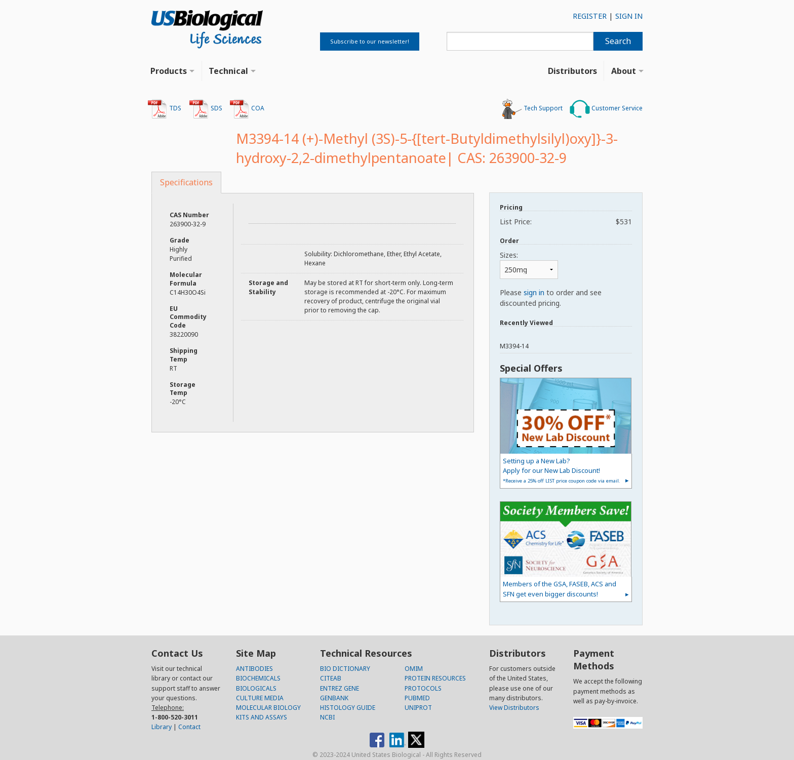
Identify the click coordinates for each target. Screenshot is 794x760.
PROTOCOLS (423, 688)
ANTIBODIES (254, 668)
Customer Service (606, 109)
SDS (205, 109)
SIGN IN (629, 16)
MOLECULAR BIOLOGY (268, 707)
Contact (189, 727)
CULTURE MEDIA (260, 698)
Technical (228, 70)
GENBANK (334, 698)
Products (168, 70)
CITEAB (330, 678)
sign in (534, 292)
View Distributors (514, 707)
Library (161, 727)
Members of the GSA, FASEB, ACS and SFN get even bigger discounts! (559, 588)
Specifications (186, 182)
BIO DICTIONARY (345, 668)
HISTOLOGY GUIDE (347, 707)
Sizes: (509, 255)
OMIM (414, 668)
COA (246, 109)
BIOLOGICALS (256, 688)
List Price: (566, 221)
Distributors (572, 70)
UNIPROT (418, 707)
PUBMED (417, 698)
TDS (164, 109)
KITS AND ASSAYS (261, 717)
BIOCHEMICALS (258, 678)
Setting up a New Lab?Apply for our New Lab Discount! (561, 470)
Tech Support (532, 109)
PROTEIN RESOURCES (435, 678)
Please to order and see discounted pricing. (551, 298)
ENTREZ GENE (339, 688)
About (623, 70)
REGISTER (590, 16)
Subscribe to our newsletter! (369, 41)
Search (618, 41)
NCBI (327, 717)
